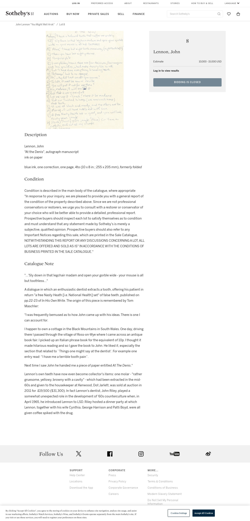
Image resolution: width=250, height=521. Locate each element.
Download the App (81, 487)
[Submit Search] (219, 13)
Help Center (77, 475)
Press (112, 475)
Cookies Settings (179, 512)
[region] (125, 513)
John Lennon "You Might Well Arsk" (35, 24)
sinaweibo (208, 454)
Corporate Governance (123, 487)
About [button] (128, 3)
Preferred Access (102, 3)
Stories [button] (175, 3)
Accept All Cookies (203, 512)
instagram (141, 454)
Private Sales (98, 14)
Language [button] (230, 3)
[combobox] (195, 14)
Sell (121, 14)
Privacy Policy (117, 481)
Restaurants (151, 3)
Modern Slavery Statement (165, 494)
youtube (175, 454)
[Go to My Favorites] (229, 13)
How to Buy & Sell (202, 3)
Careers (114, 494)
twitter (78, 454)
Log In (76, 3)
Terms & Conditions (160, 481)
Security (153, 475)
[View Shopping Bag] (238, 13)
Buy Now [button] (73, 14)
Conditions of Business (163, 487)
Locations (76, 481)
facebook (109, 454)
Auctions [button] (51, 14)
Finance (139, 14)
